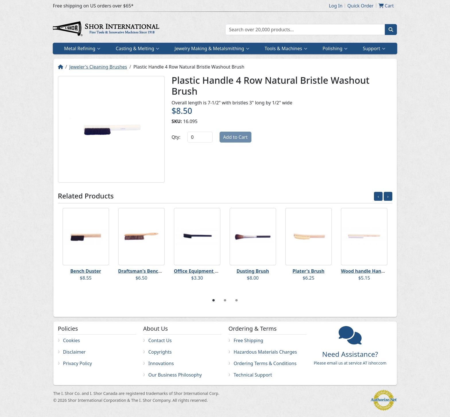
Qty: (176, 137)
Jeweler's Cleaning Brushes (98, 67)
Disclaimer (74, 352)
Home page (107, 29)
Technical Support (253, 375)
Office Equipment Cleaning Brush (211, 271)
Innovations (161, 363)
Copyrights (160, 352)
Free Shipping (248, 340)
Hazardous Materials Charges (265, 352)
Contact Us (160, 340)
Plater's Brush (308, 271)
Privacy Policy (77, 363)
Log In (335, 6)
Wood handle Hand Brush (370, 271)
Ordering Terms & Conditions (265, 363)
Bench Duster (85, 271)
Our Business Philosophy (175, 375)
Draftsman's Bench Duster (148, 271)
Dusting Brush (252, 271)
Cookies (71, 340)
